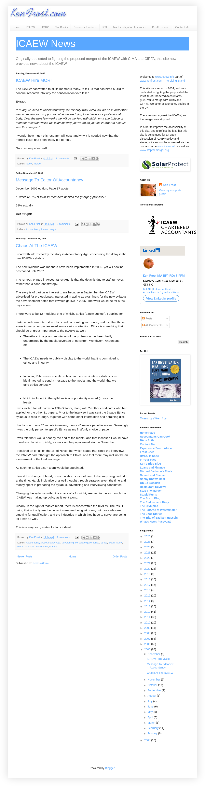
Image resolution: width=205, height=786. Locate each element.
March (151, 722)
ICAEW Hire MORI (34, 80)
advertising (68, 542)
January (152, 733)
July (150, 701)
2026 (147, 536)
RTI (104, 27)
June (150, 706)
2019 (147, 574)
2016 (147, 590)
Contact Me (182, 27)
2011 (147, 617)
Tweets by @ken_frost (153, 418)
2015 (147, 595)
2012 (147, 611)
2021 (147, 563)
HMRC (45, 27)
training (53, 546)
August (152, 695)
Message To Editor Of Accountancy (49, 179)
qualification (41, 546)
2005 (147, 649)
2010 (147, 622)
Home (16, 27)
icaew (29, 163)
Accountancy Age (50, 542)
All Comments (152, 325)
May (150, 711)
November (154, 679)
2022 (147, 557)
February (153, 728)
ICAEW (30, 27)
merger (38, 163)
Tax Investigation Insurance (129, 27)
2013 (147, 606)
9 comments (64, 224)
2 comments (64, 537)
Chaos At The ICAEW (36, 245)
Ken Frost (35, 158)
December (154, 654)
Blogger (109, 768)
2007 (147, 638)
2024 (147, 547)
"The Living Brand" (174, 80)
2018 (147, 579)
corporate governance (87, 542)
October (152, 685)
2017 (147, 584)
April (150, 717)
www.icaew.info (164, 76)
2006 (147, 644)
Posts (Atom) (41, 563)
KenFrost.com (160, 27)
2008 (147, 633)
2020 (147, 568)
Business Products (85, 27)
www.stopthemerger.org (154, 150)
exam (112, 542)
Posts (147, 318)
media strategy (25, 546)
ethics (104, 542)
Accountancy (33, 229)
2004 (147, 740)
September (154, 690)
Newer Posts (24, 556)
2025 (147, 541)
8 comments (62, 158)
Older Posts (120, 556)
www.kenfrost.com (151, 80)
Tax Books (61, 27)
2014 (147, 601)
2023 (147, 552)
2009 (147, 627)
